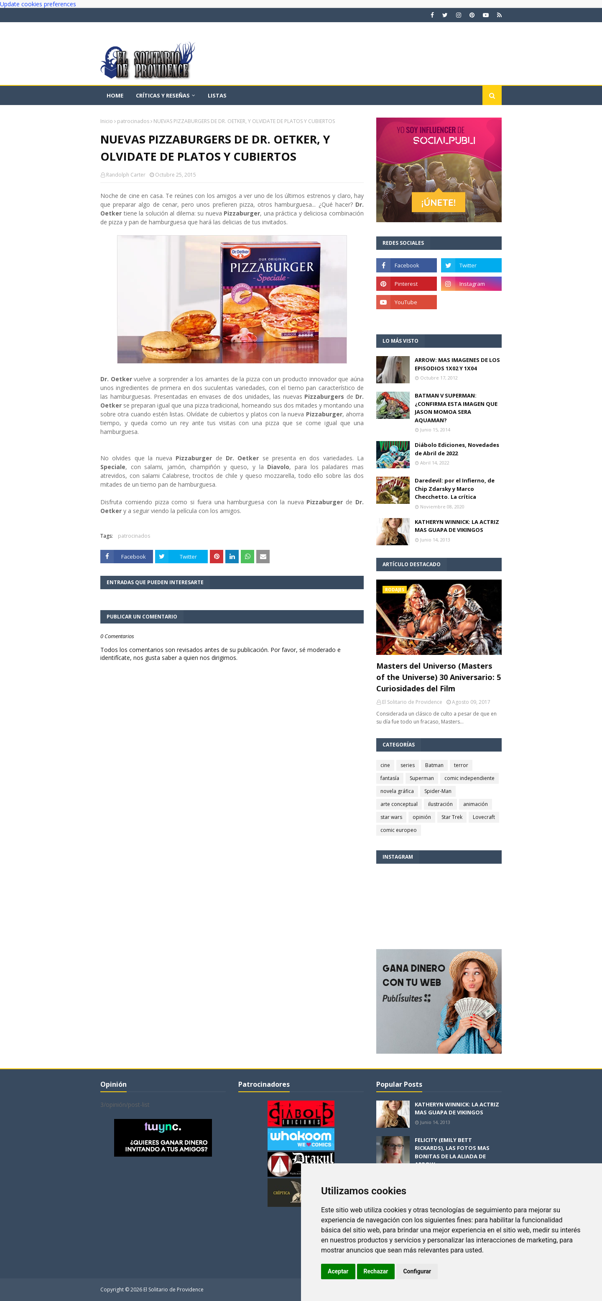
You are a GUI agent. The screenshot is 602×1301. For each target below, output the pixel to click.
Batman (434, 765)
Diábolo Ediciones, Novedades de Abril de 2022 (457, 449)
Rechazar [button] (376, 1271)
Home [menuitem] (115, 95)
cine (385, 765)
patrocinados (133, 121)
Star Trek (451, 817)
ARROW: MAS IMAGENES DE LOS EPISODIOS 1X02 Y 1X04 (457, 364)
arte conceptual (399, 804)
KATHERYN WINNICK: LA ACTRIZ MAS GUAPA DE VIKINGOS (457, 526)
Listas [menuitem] (217, 95)
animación (475, 804)
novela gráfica (397, 791)
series (407, 765)
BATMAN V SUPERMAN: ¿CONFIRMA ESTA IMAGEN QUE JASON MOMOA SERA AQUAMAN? (456, 408)
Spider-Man (438, 791)
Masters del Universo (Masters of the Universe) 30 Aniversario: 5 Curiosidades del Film (438, 677)
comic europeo (398, 830)
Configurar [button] (417, 1271)
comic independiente (469, 778)
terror (461, 765)
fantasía (389, 778)
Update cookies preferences (38, 4)
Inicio (106, 121)
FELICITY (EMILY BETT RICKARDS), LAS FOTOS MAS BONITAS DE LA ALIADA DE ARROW (452, 1152)
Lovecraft (484, 817)
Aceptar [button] (338, 1271)
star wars (391, 817)
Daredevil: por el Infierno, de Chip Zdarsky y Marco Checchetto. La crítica (455, 488)
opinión (422, 817)
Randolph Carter (125, 174)
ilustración (440, 804)
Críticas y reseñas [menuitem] (163, 95)
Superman (422, 778)
